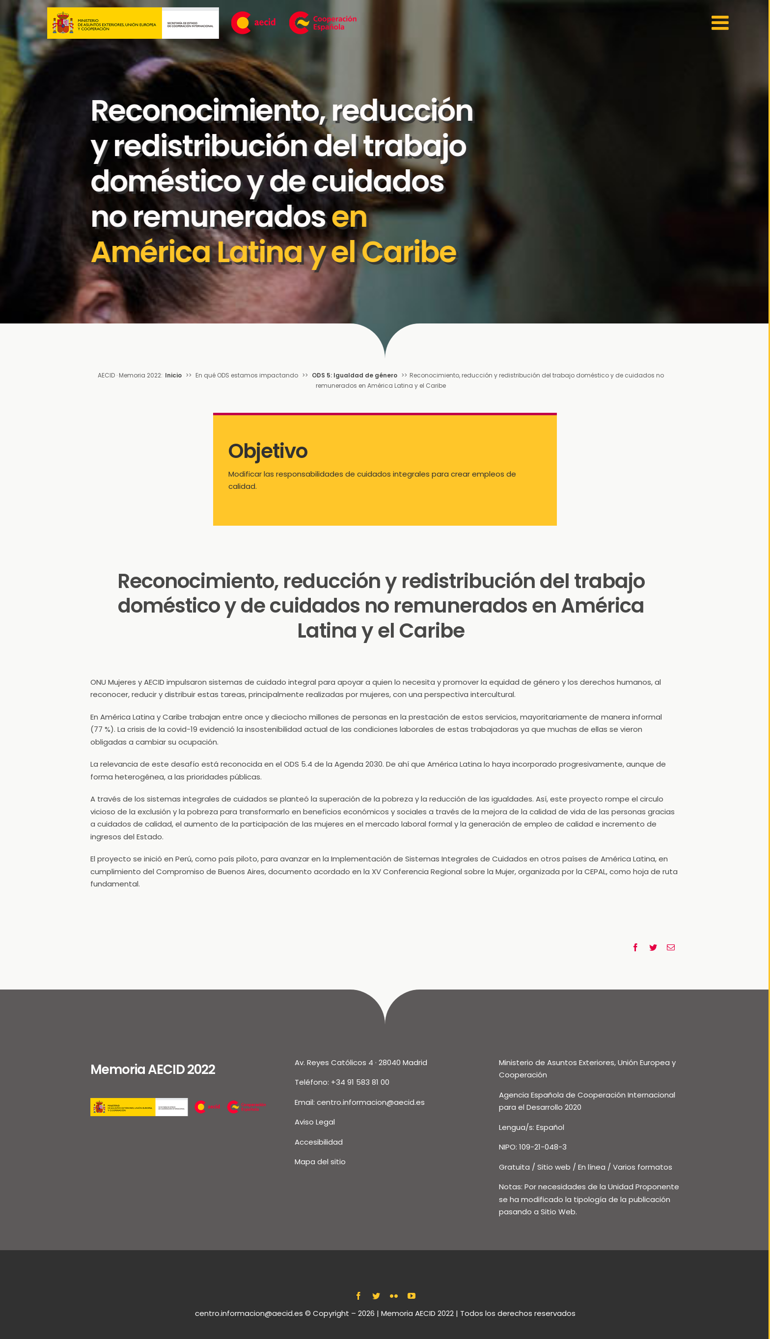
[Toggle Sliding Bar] (721, 23)
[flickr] (394, 1296)
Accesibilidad (319, 1142)
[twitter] (376, 1296)
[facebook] (358, 1296)
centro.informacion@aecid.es (371, 1102)
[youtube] (411, 1296)
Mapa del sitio (320, 1161)
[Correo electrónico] (671, 947)
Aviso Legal (315, 1122)
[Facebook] (635, 947)
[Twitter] (653, 947)
